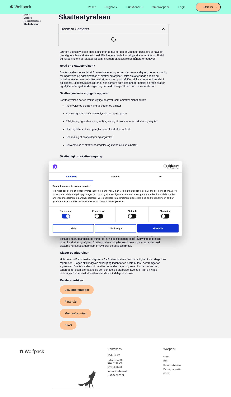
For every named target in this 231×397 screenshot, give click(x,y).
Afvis (73, 228)
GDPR (166, 373)
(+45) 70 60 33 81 (116, 375)
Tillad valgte (115, 228)
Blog (165, 361)
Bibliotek (28, 18)
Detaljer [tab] (115, 176)
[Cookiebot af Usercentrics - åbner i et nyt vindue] (166, 166)
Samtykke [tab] (71, 176)
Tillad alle (158, 228)
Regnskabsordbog (32, 21)
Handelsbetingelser (172, 365)
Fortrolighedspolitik (172, 369)
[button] (164, 29)
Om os (166, 356)
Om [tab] (159, 176)
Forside (26, 15)
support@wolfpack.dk (117, 371)
